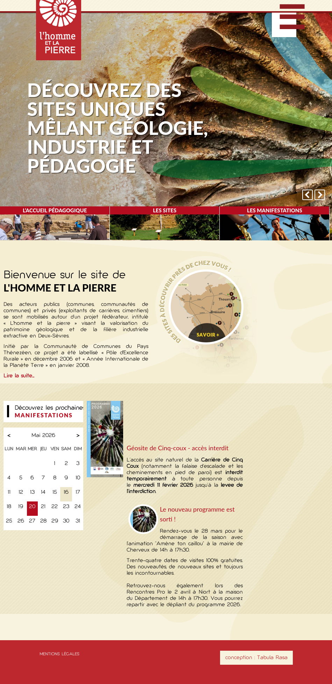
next (320, 195)
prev (307, 195)
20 (32, 506)
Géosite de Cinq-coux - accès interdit (177, 448)
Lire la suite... (18, 375)
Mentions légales (59, 654)
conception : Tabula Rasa (256, 657)
